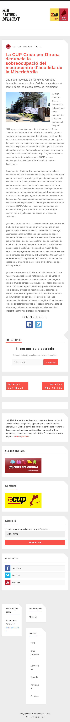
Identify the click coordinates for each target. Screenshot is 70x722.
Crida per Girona (43, 714)
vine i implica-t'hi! (21, 436)
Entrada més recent (16, 386)
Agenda (34, 677)
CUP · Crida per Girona (22, 47)
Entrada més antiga (53, 386)
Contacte (35, 696)
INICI (33, 643)
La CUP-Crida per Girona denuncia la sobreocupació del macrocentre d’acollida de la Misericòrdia (34, 63)
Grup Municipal (35, 654)
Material (33, 617)
